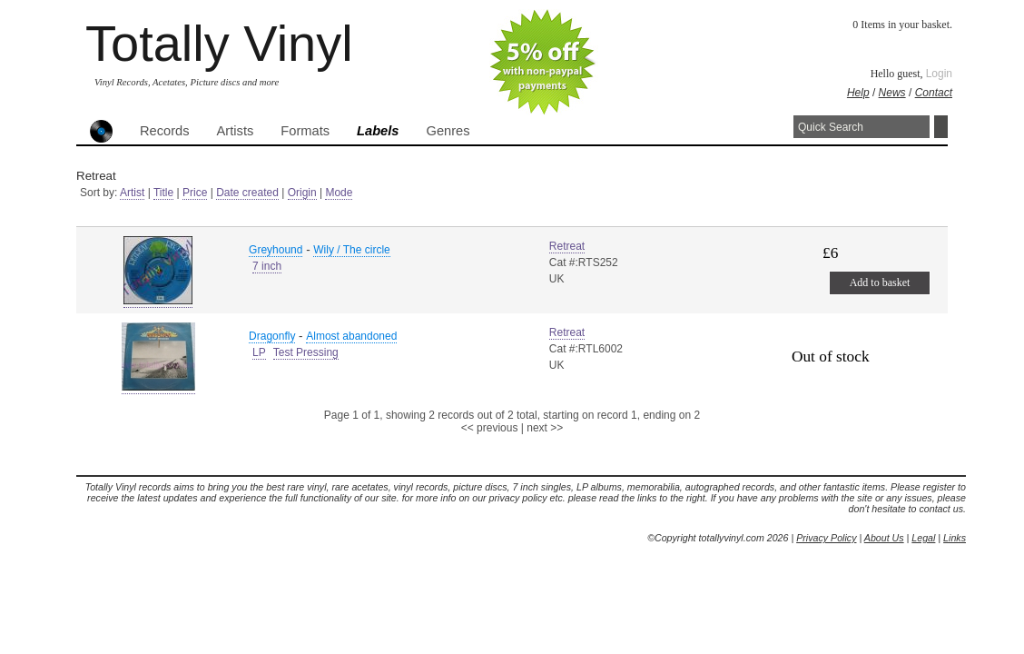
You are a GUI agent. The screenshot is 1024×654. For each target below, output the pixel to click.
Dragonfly (272, 336)
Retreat (567, 246)
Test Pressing (306, 352)
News (892, 92)
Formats (305, 131)
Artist (132, 192)
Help (858, 92)
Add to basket (880, 282)
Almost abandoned (351, 336)
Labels (378, 131)
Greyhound (275, 249)
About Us (884, 537)
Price (194, 192)
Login (939, 73)
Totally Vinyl (219, 43)
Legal (923, 537)
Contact (933, 92)
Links (954, 537)
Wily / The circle (351, 249)
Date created (247, 192)
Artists (235, 131)
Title (163, 192)
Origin (302, 192)
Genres (447, 131)
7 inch (266, 266)
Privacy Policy (826, 537)
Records (165, 131)
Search (941, 126)
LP (259, 352)
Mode (338, 192)
